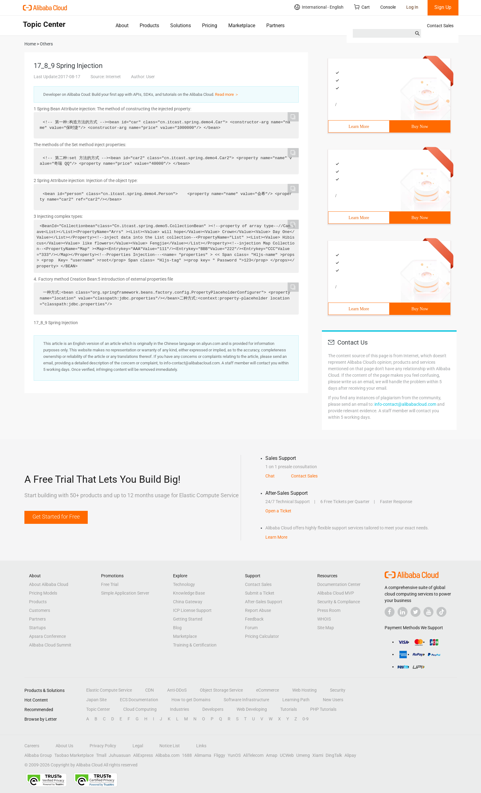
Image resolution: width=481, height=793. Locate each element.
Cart (362, 7)
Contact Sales (440, 25)
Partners (275, 25)
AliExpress (143, 755)
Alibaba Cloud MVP (335, 593)
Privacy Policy (103, 745)
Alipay (350, 755)
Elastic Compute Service (109, 690)
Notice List (169, 745)
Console (388, 7)
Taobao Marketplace (74, 755)
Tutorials (288, 709)
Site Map (325, 627)
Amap (271, 755)
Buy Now (419, 126)
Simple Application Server (125, 593)
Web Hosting (304, 690)
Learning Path (296, 699)
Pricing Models (43, 593)
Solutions (180, 25)
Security (337, 690)
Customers (39, 610)
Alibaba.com (167, 755)
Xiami (317, 755)
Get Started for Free (56, 516)
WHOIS (324, 619)
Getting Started (187, 619)
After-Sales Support (263, 601)
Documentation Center (339, 584)
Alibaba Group (38, 755)
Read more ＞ (227, 94)
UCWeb (287, 755)
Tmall (101, 755)
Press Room (328, 610)
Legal (138, 745)
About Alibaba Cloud (48, 584)
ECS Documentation (139, 699)
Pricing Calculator (262, 636)
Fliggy (219, 755)
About (122, 25)
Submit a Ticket (259, 593)
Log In (412, 7)
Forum (251, 627)
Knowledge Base (189, 593)
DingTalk (334, 755)
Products (149, 25)
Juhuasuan (120, 755)
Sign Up (442, 7)
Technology (184, 584)
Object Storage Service (221, 690)
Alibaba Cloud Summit (50, 644)
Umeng (303, 755)
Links (201, 745)
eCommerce (267, 690)
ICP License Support (192, 610)
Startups (37, 627)
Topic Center (98, 709)
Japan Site (96, 699)
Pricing (209, 25)
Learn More (358, 126)
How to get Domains (190, 699)
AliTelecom (253, 755)
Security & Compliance (338, 601)
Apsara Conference (47, 636)
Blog (177, 627)
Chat (270, 475)
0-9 (305, 718)
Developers (212, 709)
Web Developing (252, 709)
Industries (179, 709)
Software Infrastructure (246, 699)
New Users (333, 699)
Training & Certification (195, 644)
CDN (149, 690)
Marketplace (241, 25)
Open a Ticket (278, 510)
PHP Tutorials (323, 709)
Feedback (254, 619)
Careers (31, 745)
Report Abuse (258, 610)
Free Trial (109, 584)
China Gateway (187, 601)
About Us (64, 745)
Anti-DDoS (177, 690)
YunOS (234, 755)
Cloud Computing (140, 709)
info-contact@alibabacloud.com (405, 404)
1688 (187, 755)
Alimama (202, 755)
